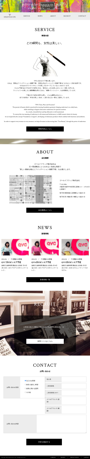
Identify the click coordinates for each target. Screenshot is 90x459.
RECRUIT (67, 16)
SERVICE (27, 16)
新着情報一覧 (45, 280)
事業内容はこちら (45, 129)
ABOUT (53, 16)
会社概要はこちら (45, 210)
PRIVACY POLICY (74, 457)
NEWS (40, 16)
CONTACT (86, 457)
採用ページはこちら (45, 341)
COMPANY (53, 457)
